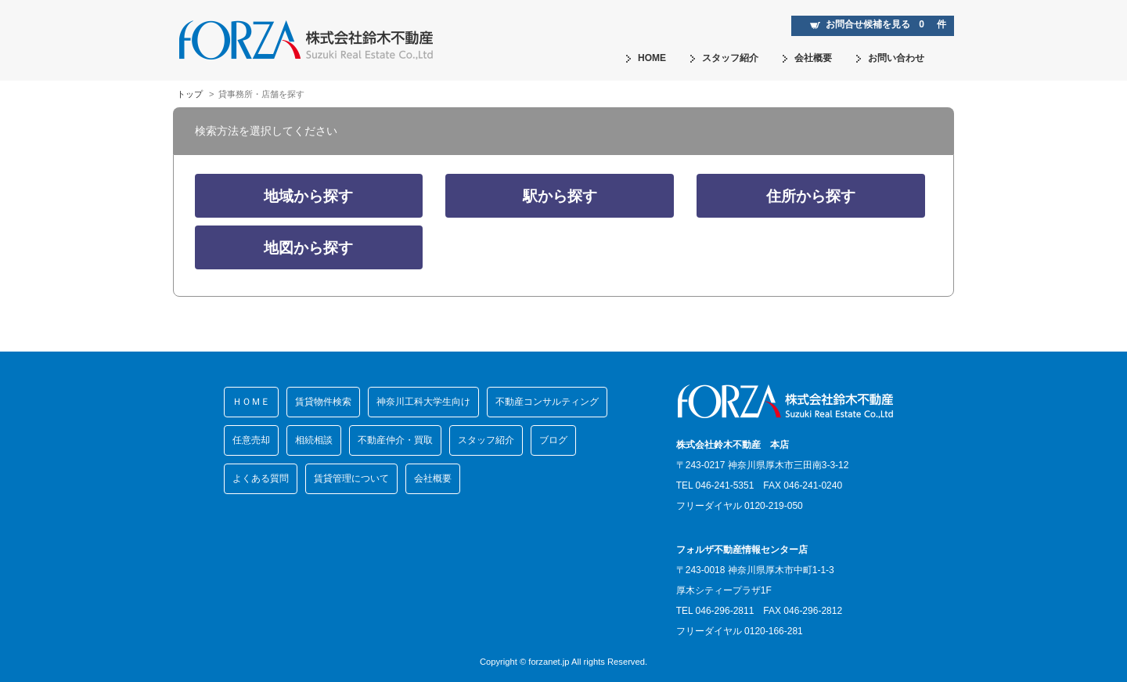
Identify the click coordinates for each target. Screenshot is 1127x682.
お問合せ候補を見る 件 (878, 24)
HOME (645, 57)
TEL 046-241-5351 (715, 485)
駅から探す (560, 196)
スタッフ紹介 (724, 57)
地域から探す (308, 196)
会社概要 (807, 57)
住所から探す (810, 196)
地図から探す (308, 248)
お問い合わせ (889, 57)
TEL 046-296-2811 (715, 610)
